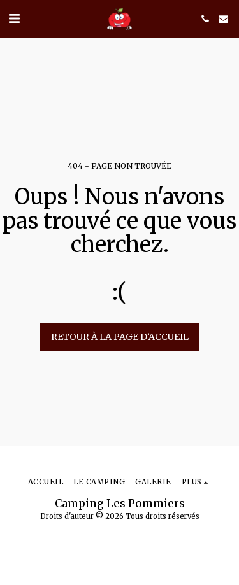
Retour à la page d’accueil (120, 336)
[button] (14, 18)
